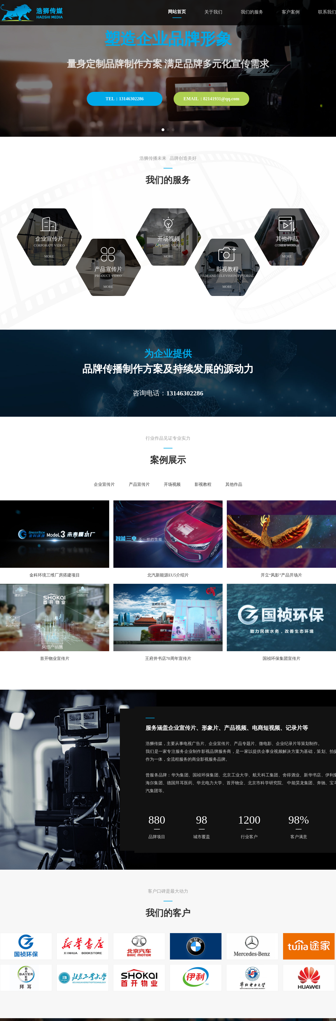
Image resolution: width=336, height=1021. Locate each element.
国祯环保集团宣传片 (281, 658)
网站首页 (177, 11)
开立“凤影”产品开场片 (281, 575)
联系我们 (327, 12)
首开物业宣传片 (54, 658)
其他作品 (233, 484)
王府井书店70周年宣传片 (168, 658)
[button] (163, 129)
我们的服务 (252, 12)
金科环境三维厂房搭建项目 (54, 575)
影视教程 (203, 484)
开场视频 (172, 484)
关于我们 (213, 12)
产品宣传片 (139, 484)
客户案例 (291, 12)
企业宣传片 (104, 484)
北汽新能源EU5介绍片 (168, 575)
